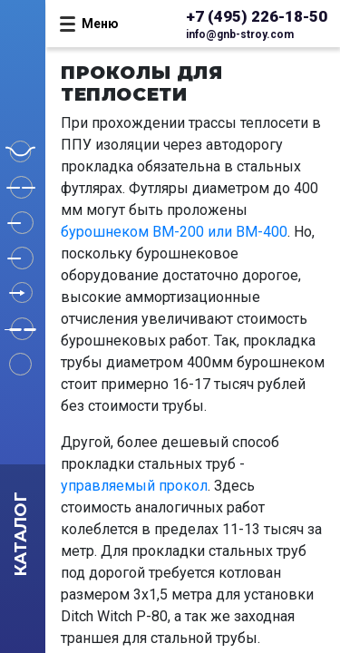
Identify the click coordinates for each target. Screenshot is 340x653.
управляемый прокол (134, 485)
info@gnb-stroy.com (240, 34)
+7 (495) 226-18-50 (256, 16)
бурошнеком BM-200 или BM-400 (174, 231)
